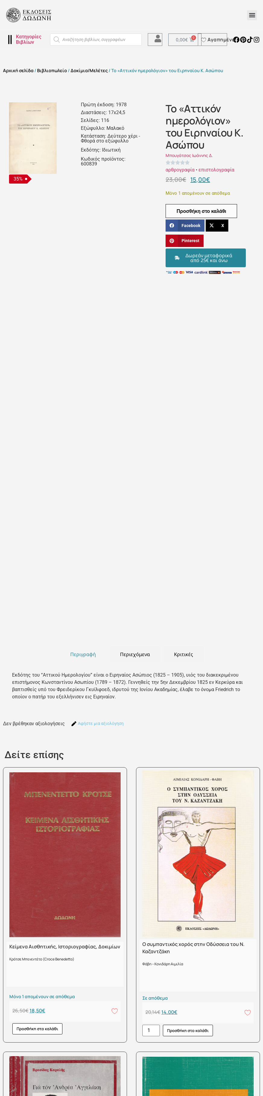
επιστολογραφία (216, 170)
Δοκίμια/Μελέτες (89, 70)
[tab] (83, 654)
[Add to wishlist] (115, 1011)
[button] (252, 15)
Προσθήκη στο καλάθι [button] (37, 1028)
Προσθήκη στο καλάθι (201, 211)
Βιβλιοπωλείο (52, 70)
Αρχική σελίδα (18, 70)
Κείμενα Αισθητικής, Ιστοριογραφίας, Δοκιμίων (64, 946)
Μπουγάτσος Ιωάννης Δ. (189, 155)
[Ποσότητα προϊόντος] (151, 1030)
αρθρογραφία (180, 170)
